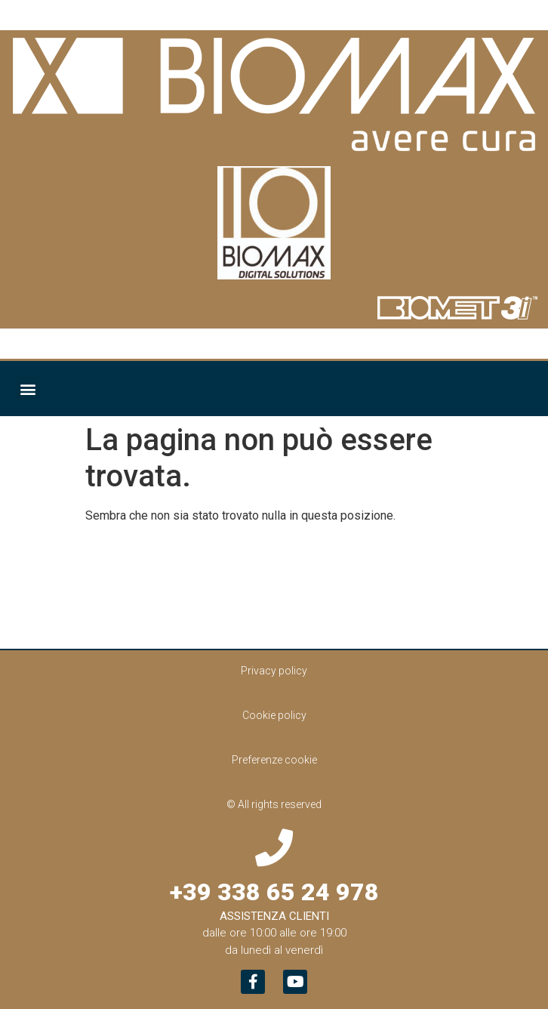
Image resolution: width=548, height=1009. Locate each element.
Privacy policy (274, 671)
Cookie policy (274, 715)
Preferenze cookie (274, 760)
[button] (27, 388)
